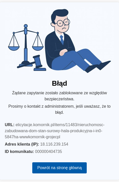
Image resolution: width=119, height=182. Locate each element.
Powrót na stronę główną (59, 168)
